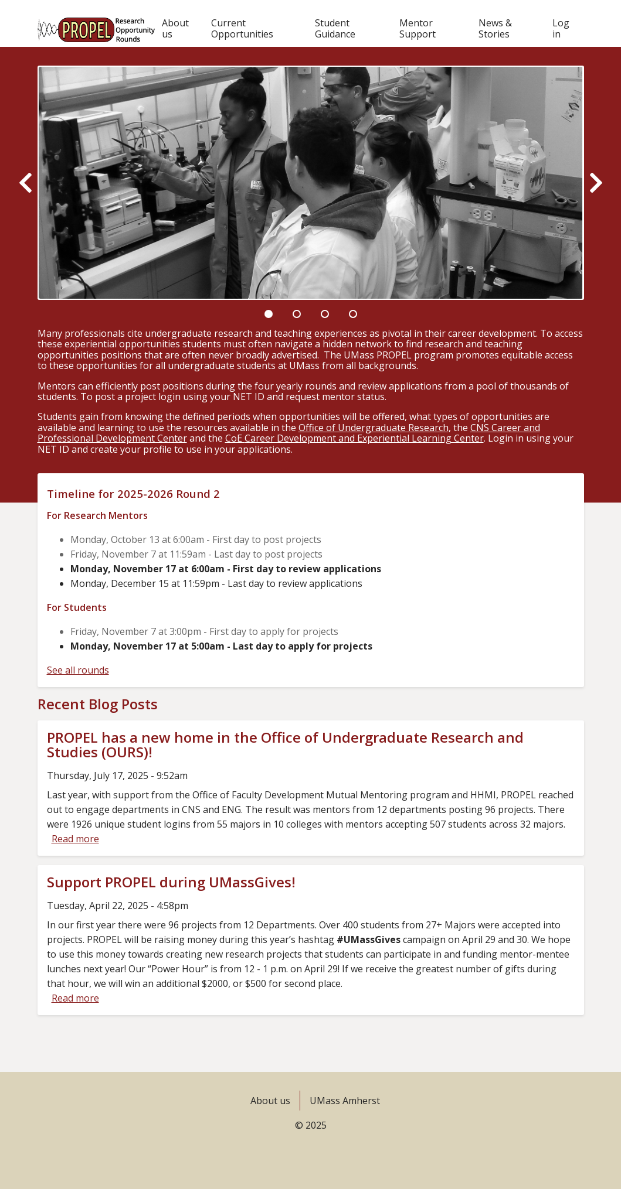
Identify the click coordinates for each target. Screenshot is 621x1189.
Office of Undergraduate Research (373, 427)
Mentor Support (417, 28)
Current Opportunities (242, 28)
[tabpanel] (311, 183)
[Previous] (25, 183)
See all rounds (78, 670)
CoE (354, 438)
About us (175, 28)
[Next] (596, 183)
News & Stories (495, 28)
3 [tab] (325, 314)
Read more (75, 838)
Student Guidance (335, 28)
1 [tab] (268, 314)
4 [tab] (353, 314)
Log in (560, 28)
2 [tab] (297, 314)
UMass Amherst (345, 1100)
